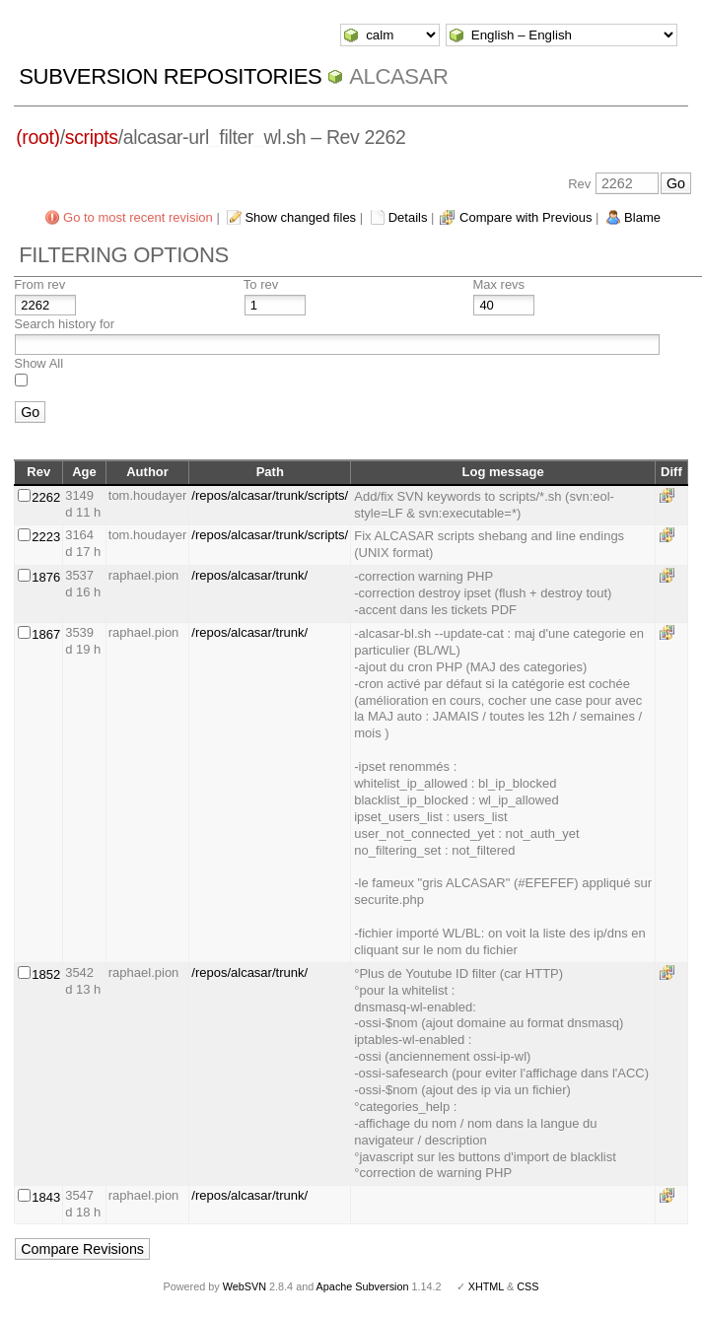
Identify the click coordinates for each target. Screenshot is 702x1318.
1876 (46, 577)
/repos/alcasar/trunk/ (249, 575)
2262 (46, 497)
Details (408, 217)
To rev (261, 284)
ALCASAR (398, 76)
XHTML (486, 1286)
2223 (46, 536)
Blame (642, 217)
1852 (46, 974)
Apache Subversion (362, 1286)
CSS (527, 1286)
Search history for (64, 323)
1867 (46, 634)
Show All (38, 363)
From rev (39, 284)
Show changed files (300, 217)
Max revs (498, 284)
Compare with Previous (525, 217)
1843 (46, 1197)
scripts (91, 137)
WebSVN (244, 1286)
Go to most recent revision (138, 217)
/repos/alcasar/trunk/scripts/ (269, 495)
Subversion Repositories (170, 76)
